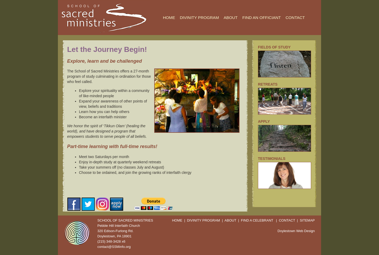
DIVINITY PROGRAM (199, 17)
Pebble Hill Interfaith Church (118, 226)
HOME (169, 17)
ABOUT (231, 17)
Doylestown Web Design (296, 231)
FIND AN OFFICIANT (261, 17)
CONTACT (295, 17)
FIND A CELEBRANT (257, 220)
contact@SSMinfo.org (114, 247)
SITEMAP (307, 220)
